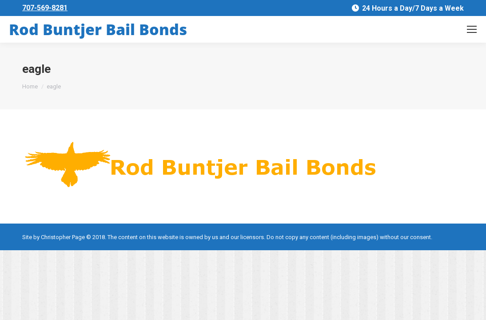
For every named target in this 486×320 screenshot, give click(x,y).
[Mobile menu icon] (471, 29)
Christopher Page (63, 237)
